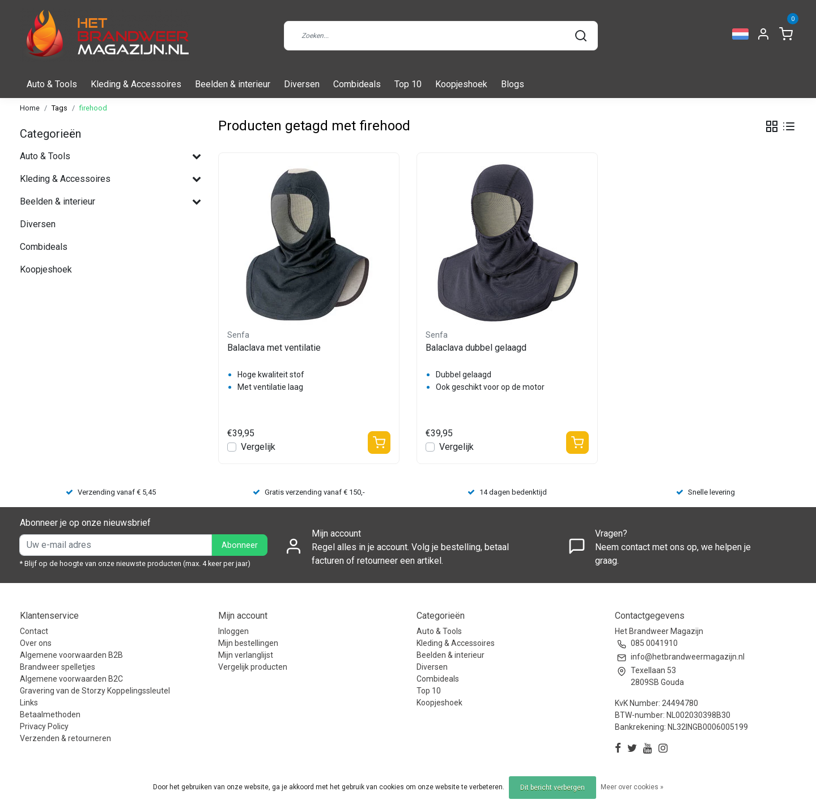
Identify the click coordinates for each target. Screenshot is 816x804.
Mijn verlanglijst (245, 655)
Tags (59, 108)
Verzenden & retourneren (65, 738)
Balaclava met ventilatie (274, 347)
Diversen (302, 84)
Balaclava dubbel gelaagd (476, 347)
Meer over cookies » (632, 787)
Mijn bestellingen (248, 643)
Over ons (36, 643)
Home (30, 108)
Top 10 (408, 84)
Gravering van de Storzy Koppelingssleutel (95, 690)
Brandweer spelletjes (57, 666)
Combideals (357, 84)
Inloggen (233, 631)
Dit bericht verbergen (552, 788)
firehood (93, 108)
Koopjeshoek (461, 84)
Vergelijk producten (252, 666)
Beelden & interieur (232, 84)
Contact (34, 631)
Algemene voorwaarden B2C (71, 678)
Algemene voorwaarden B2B (71, 655)
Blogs (512, 84)
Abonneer (240, 545)
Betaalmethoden (50, 714)
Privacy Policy (44, 726)
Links (29, 702)
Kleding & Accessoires (136, 84)
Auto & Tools (52, 84)
